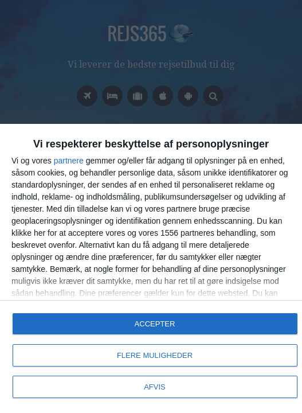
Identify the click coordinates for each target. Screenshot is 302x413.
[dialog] (151, 268)
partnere (69, 161)
